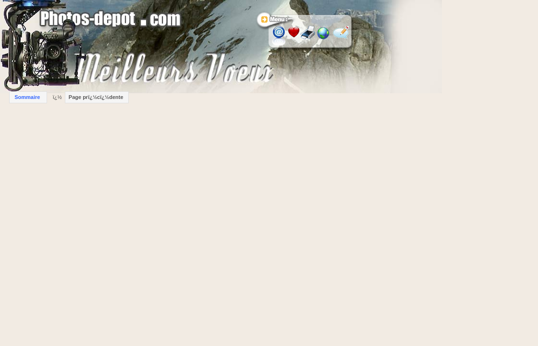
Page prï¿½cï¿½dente (96, 97)
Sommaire (27, 97)
